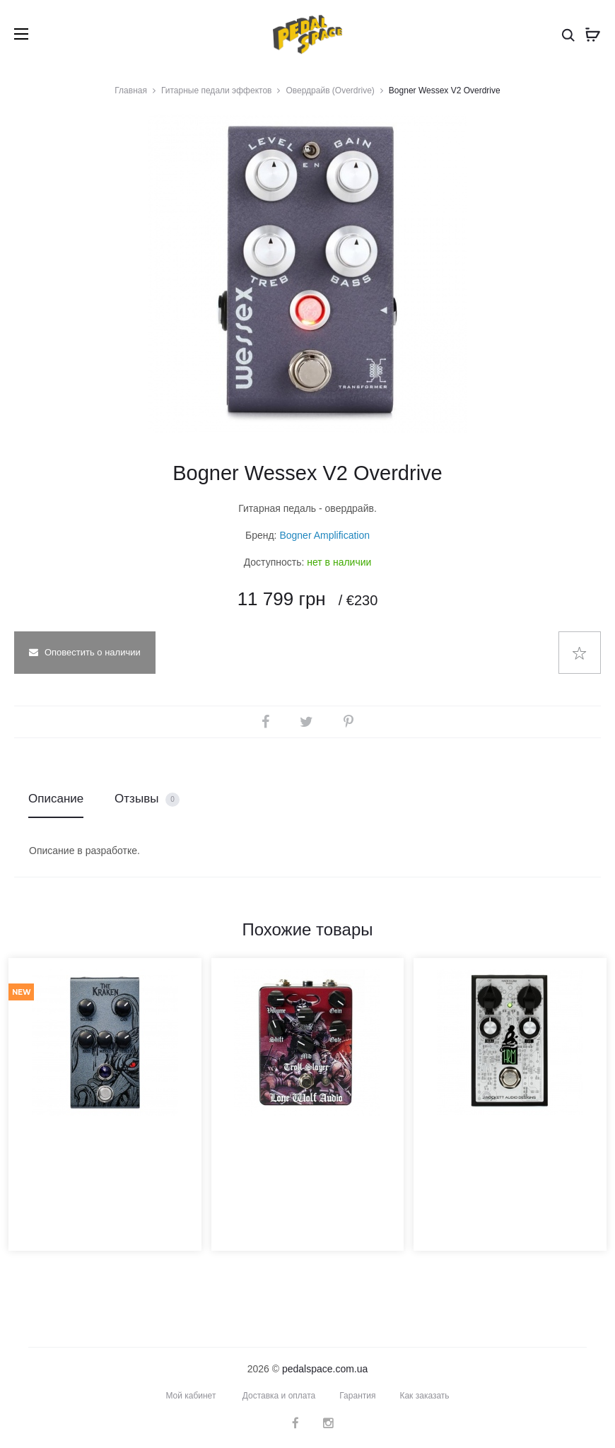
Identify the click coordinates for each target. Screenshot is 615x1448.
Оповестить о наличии (84, 652)
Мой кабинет (190, 1396)
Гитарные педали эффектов (216, 90)
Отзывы (147, 799)
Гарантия (357, 1396)
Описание (55, 798)
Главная (131, 90)
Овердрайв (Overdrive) (330, 90)
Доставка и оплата (279, 1396)
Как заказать (424, 1396)
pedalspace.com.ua (325, 1368)
